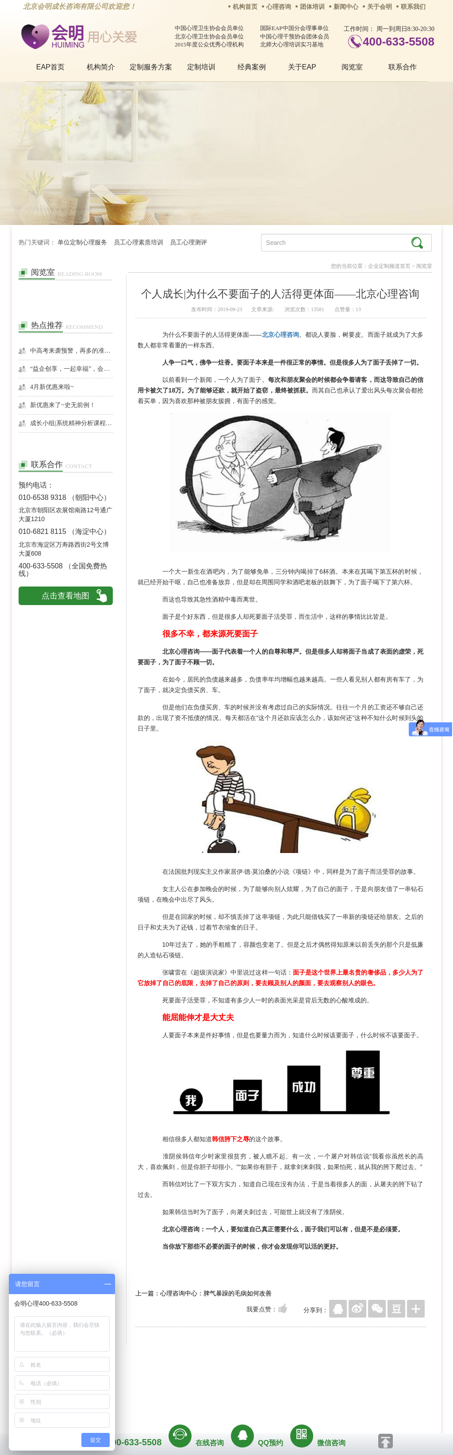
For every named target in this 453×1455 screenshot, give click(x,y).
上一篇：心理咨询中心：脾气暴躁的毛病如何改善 (203, 1293)
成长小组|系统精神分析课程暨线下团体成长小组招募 (71, 423)
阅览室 (352, 67)
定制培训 (201, 67)
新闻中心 (346, 7)
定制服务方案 (151, 67)
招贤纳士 (208, 1380)
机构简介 (101, 67)
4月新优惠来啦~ (52, 387)
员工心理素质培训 (138, 242)
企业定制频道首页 (389, 266)
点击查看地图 (65, 595)
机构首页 (245, 7)
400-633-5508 (398, 41)
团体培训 (312, 7)
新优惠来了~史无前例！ (63, 405)
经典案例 (252, 67)
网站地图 (280, 1380)
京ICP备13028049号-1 (259, 1393)
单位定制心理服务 (82, 242)
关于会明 (379, 7)
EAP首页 (50, 67)
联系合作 (402, 67)
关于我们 (137, 1380)
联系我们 (413, 7)
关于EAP (302, 67)
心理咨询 (278, 7)
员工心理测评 (188, 242)
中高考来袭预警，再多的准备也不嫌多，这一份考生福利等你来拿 (71, 350)
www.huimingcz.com (220, 1400)
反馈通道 (244, 1380)
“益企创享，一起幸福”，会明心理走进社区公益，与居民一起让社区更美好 (71, 369)
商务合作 (173, 1380)
